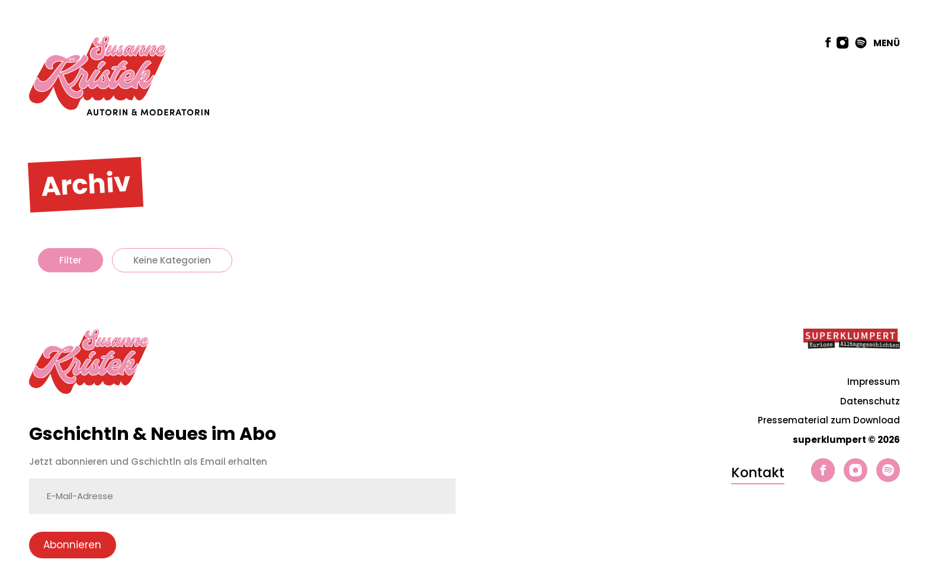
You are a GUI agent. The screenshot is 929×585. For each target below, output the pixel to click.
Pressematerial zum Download (829, 420)
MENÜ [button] (886, 43)
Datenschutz (870, 401)
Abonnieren (72, 545)
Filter (70, 260)
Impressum (873, 381)
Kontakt (757, 472)
